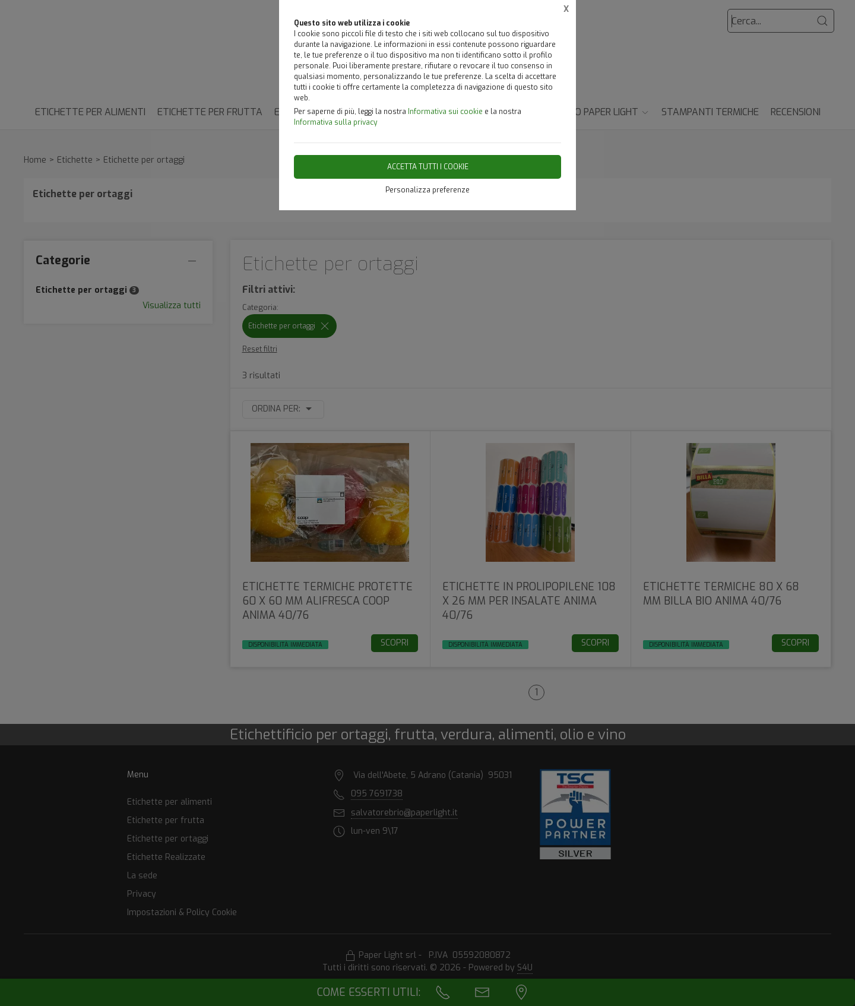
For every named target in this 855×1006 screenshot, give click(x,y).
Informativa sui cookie (445, 111)
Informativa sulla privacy (335, 122)
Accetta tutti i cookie (427, 167)
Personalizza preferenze (427, 190)
